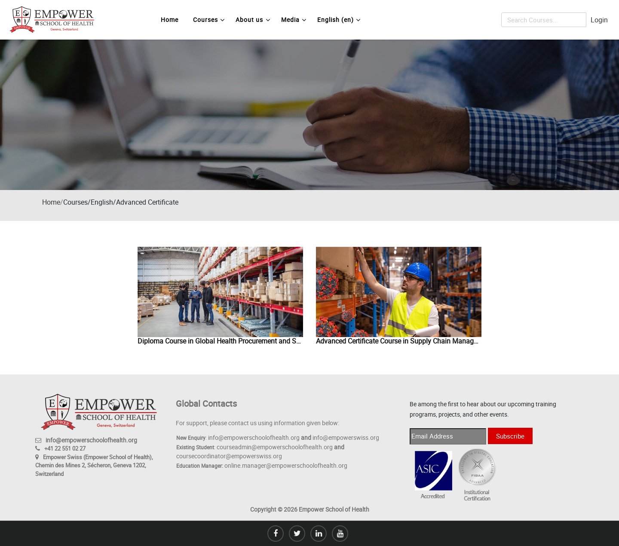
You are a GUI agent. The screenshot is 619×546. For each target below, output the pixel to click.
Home (51, 202)
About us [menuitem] (253, 20)
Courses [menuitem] (209, 20)
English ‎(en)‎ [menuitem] (339, 20)
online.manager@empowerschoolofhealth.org (285, 465)
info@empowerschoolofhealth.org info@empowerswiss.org (293, 437)
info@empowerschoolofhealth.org (91, 440)
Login (599, 20)
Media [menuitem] (293, 20)
